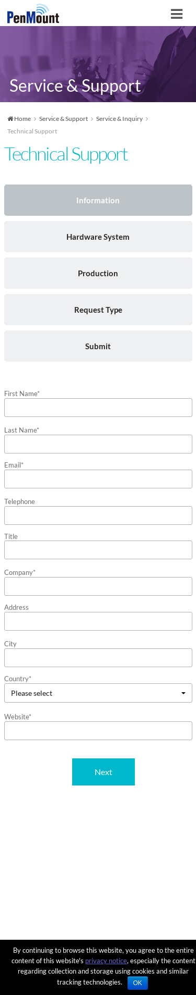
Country (17, 678)
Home (19, 118)
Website (17, 717)
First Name (22, 393)
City (10, 644)
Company (20, 572)
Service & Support (63, 118)
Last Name (21, 430)
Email (14, 465)
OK (137, 983)
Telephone (19, 501)
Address (16, 607)
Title (11, 536)
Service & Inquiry (119, 118)
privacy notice (106, 960)
